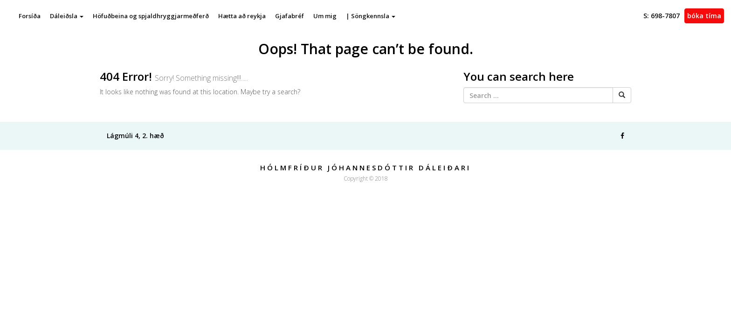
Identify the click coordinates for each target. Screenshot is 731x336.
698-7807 (661, 15)
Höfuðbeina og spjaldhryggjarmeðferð (151, 16)
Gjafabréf (289, 16)
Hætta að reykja (242, 16)
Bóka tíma (704, 15)
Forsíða (30, 16)
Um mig (325, 16)
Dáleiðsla (66, 16)
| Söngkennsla (370, 16)
